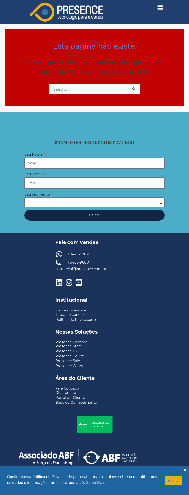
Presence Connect (72, 366)
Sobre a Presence (71, 310)
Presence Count (70, 356)
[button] (160, 7)
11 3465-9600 (78, 262)
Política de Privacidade (76, 319)
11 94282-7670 (79, 254)
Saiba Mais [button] (95, 483)
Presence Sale (68, 361)
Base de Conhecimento (76, 402)
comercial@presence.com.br (81, 269)
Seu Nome (33, 154)
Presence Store (69, 346)
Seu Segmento (37, 194)
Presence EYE (68, 351)
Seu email (33, 174)
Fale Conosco (67, 388)
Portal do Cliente (70, 397)
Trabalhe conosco (71, 314)
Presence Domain (71, 342)
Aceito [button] (173, 481)
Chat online (66, 393)
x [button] (185, 469)
